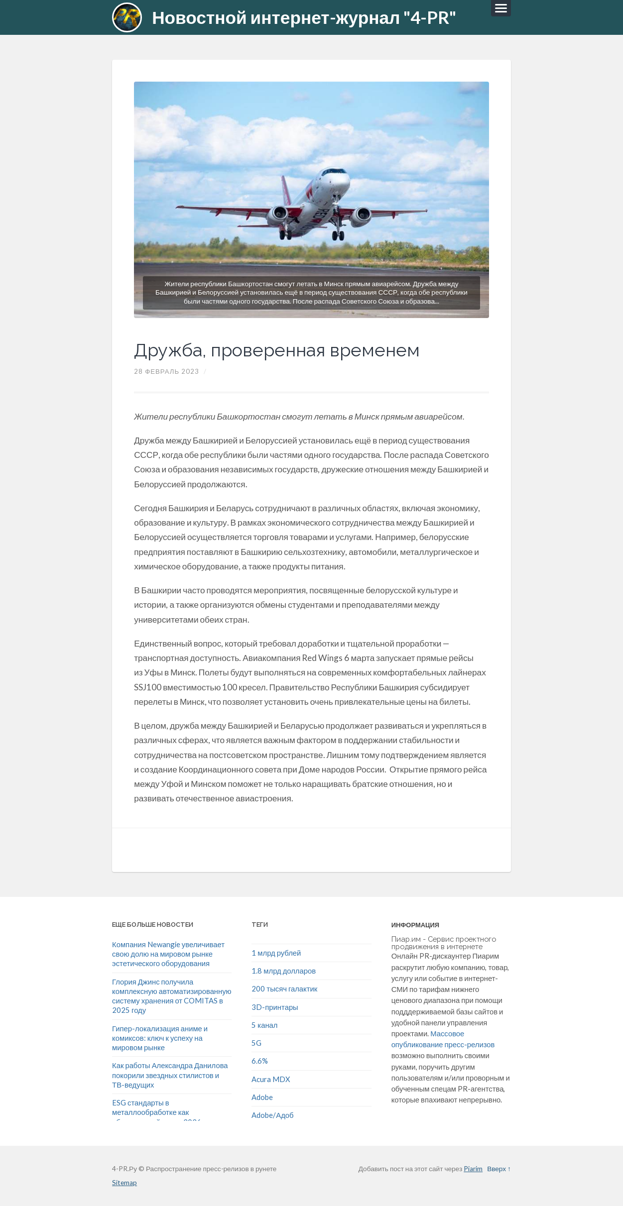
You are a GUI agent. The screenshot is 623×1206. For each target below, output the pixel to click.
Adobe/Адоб (272, 1114)
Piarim (473, 1169)
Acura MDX (270, 1079)
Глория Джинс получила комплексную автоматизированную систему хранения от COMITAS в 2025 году (172, 996)
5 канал (264, 1024)
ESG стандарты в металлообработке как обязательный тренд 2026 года (165, 1112)
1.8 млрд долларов (283, 970)
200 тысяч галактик (284, 988)
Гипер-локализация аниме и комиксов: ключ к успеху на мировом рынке (160, 1038)
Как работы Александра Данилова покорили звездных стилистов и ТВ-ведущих (170, 1075)
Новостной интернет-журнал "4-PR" (304, 17)
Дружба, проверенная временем (277, 349)
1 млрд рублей (276, 952)
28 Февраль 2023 (166, 371)
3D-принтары (274, 1006)
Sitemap (124, 1183)
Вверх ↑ (499, 1169)
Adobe (262, 1097)
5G (256, 1042)
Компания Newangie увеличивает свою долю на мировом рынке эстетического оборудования (168, 954)
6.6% (259, 1060)
